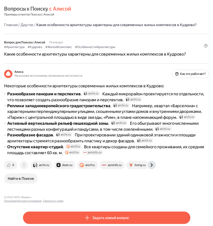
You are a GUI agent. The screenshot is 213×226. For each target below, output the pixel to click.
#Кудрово (35, 47)
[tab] (11, 165)
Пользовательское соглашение (52, 197)
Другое (27, 25)
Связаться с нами (82, 197)
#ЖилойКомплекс (58, 47)
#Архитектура (14, 47)
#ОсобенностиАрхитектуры (95, 47)
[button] (206, 46)
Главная (11, 25)
